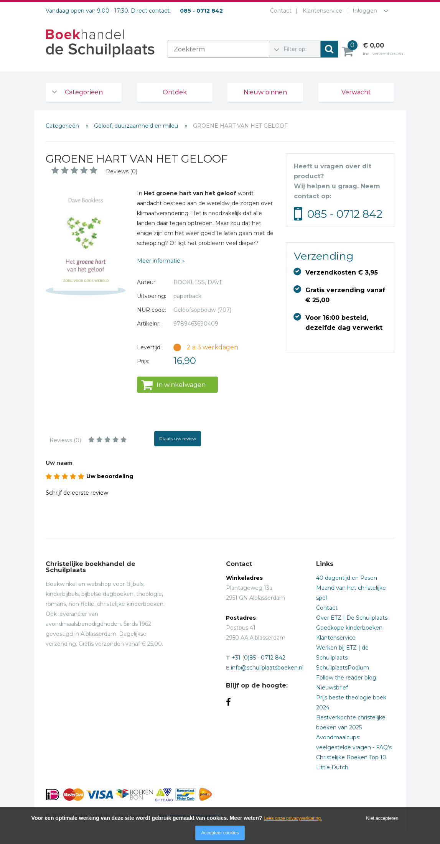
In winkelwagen (181, 384)
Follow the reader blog (346, 677)
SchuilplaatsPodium (342, 667)
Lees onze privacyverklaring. (293, 818)
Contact (279, 10)
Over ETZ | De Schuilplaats (351, 617)
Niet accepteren (382, 818)
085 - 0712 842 (344, 213)
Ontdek (175, 92)
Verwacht (356, 92)
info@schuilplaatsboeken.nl (267, 667)
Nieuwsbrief (332, 687)
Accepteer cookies (220, 833)
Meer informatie (158, 260)
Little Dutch (332, 767)
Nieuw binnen (265, 92)
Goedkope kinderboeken (349, 627)
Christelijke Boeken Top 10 (351, 757)
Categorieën (84, 92)
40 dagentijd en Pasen (346, 577)
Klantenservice (321, 10)
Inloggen (365, 10)
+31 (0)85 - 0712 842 (258, 657)
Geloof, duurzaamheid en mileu (137, 125)
